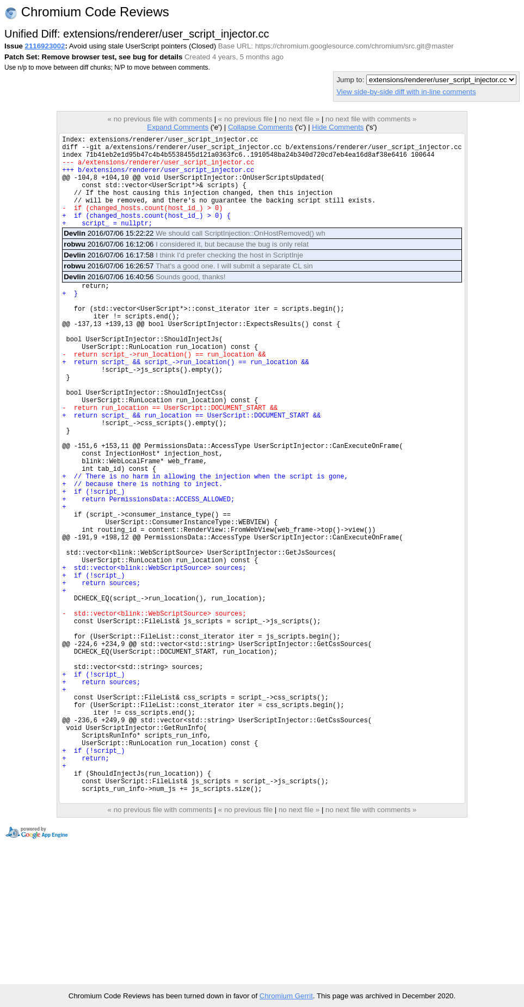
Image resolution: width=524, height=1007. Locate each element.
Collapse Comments (260, 127)
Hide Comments (337, 127)
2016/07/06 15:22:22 (194, 253)
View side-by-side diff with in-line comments (406, 92)
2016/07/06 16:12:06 (186, 264)
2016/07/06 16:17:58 (183, 275)
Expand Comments (177, 127)
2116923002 (45, 46)
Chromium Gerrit (286, 996)
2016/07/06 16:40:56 (144, 296)
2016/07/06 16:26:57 (188, 285)
